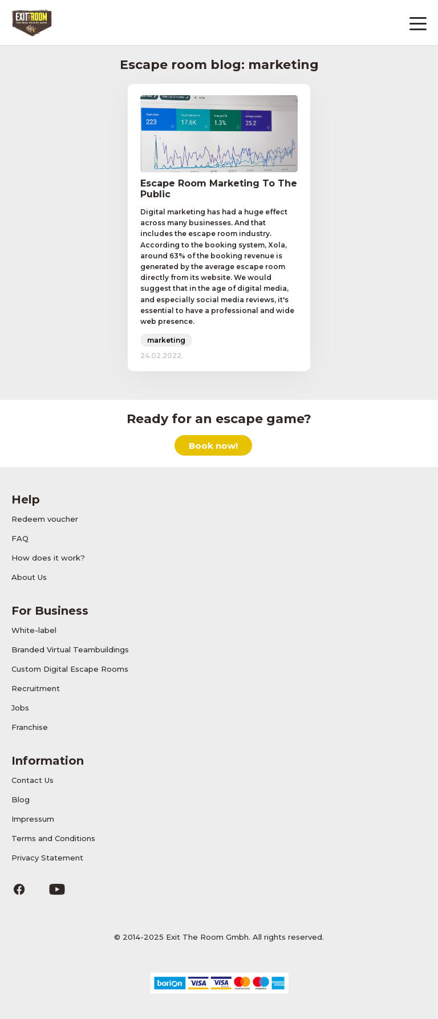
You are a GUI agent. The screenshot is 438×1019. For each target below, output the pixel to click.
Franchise (29, 727)
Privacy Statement (47, 857)
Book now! (213, 445)
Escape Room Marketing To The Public (218, 189)
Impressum (32, 818)
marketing (166, 340)
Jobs (20, 707)
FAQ (20, 538)
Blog (20, 799)
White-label (33, 630)
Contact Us (32, 780)
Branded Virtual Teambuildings (70, 649)
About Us (29, 577)
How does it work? (48, 557)
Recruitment (35, 688)
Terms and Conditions (53, 838)
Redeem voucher (44, 518)
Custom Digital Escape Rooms (69, 668)
